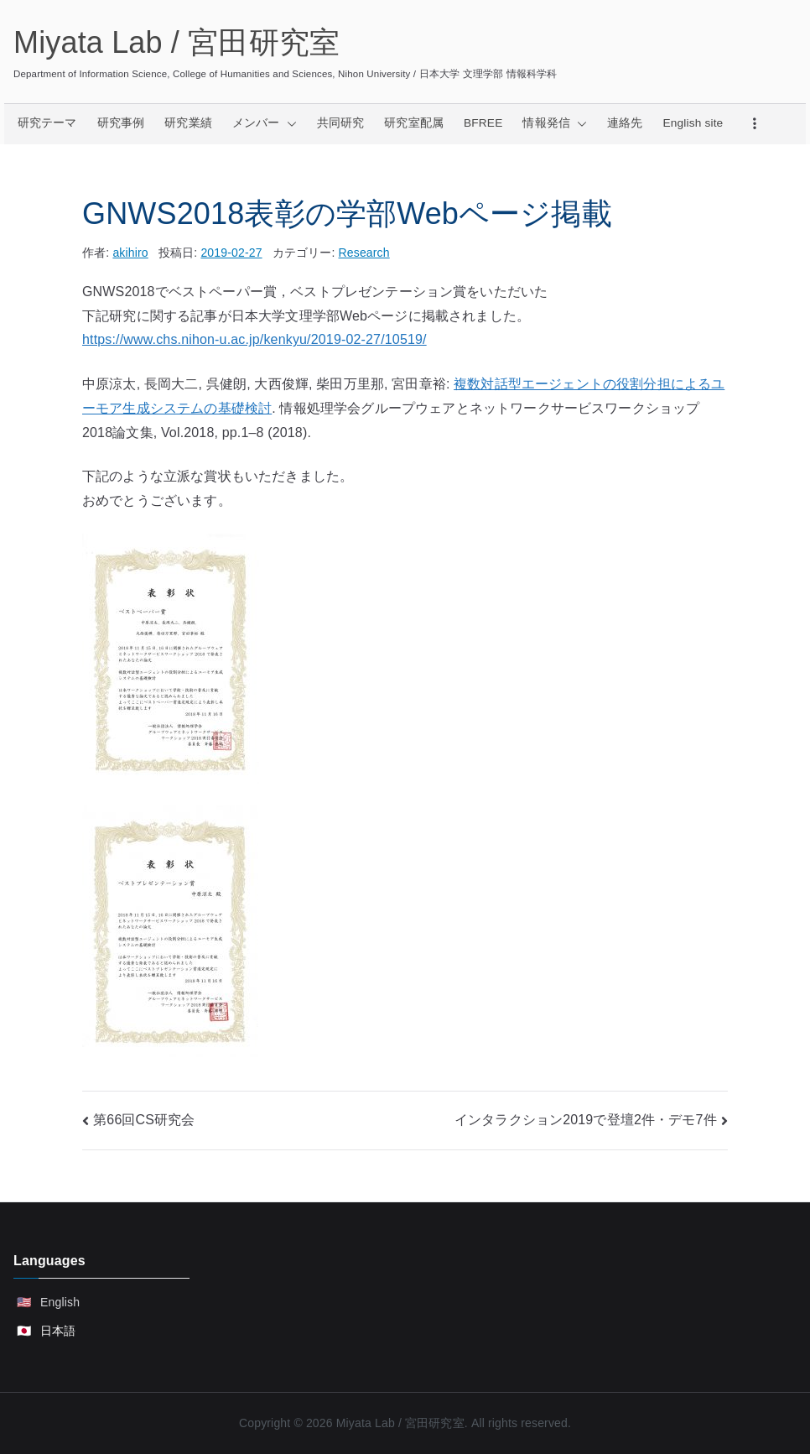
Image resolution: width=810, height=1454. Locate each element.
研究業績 (188, 123)
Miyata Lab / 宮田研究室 (176, 42)
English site (693, 123)
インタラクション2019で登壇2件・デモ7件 (585, 1120)
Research (364, 252)
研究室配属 (414, 123)
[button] (288, 124)
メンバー (264, 124)
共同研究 (341, 123)
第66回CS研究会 (144, 1120)
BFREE (483, 123)
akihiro (130, 252)
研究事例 (121, 123)
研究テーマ (47, 123)
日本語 (57, 1330)
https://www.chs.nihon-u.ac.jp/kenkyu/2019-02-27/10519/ (254, 339)
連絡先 (624, 123)
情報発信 (554, 124)
